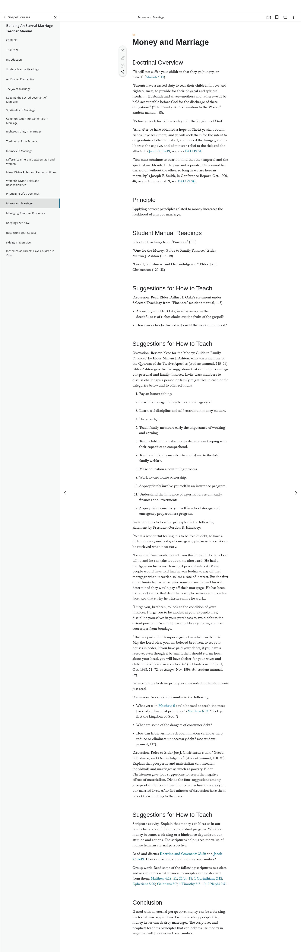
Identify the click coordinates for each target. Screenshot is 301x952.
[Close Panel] (55, 18)
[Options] (293, 18)
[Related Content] (285, 18)
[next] (295, 480)
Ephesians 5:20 (143, 884)
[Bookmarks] (277, 18)
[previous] (65, 480)
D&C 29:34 (186, 182)
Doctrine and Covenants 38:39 (183, 854)
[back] (5, 18)
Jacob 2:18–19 (159, 152)
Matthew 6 (166, 706)
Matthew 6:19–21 (164, 879)
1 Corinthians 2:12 (208, 879)
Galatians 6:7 (167, 884)
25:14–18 (185, 879)
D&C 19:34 (193, 152)
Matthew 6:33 (197, 712)
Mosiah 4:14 (155, 77)
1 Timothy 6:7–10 (192, 884)
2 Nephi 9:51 (217, 884)
